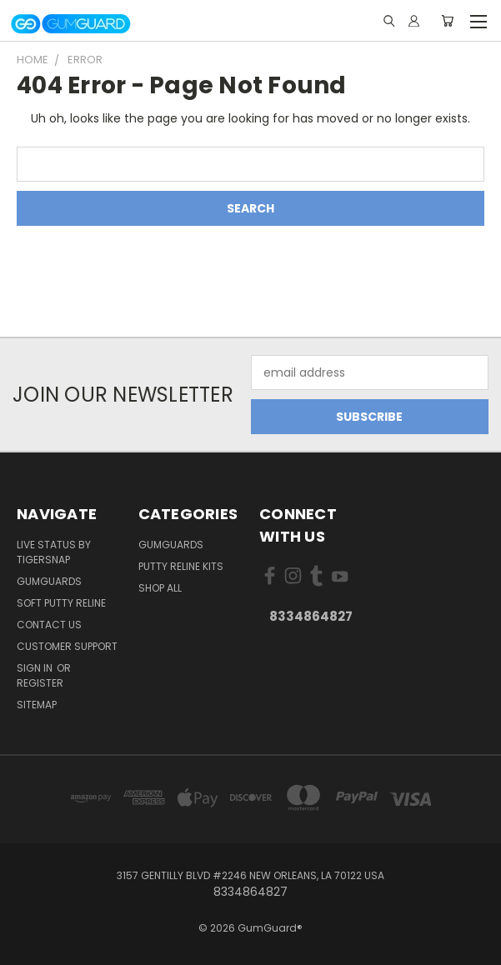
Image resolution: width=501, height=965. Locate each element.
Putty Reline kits (180, 566)
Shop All (160, 588)
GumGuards (49, 581)
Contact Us (49, 625)
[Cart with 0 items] (447, 21)
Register (40, 683)
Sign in (36, 668)
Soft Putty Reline (61, 603)
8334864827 (311, 616)
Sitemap (37, 705)
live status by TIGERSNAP (54, 552)
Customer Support (67, 646)
